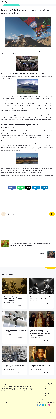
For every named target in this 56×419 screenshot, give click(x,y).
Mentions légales (50, 395)
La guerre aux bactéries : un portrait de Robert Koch (14, 366)
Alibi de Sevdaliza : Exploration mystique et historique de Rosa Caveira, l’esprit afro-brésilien (40, 332)
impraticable (44, 114)
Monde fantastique (11, 181)
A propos (3, 404)
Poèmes (47, 393)
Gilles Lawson (11, 214)
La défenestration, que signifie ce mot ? (15, 331)
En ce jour (4, 402)
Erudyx (5, 2)
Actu (2, 407)
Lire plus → (21, 305)
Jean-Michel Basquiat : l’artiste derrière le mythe (41, 366)
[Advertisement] (27, 201)
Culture (47, 386)
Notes (47, 388)
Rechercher (53, 1)
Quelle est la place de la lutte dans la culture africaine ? (40, 297)
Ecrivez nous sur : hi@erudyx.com (46, 402)
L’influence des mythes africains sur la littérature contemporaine (13, 298)
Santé (46, 391)
